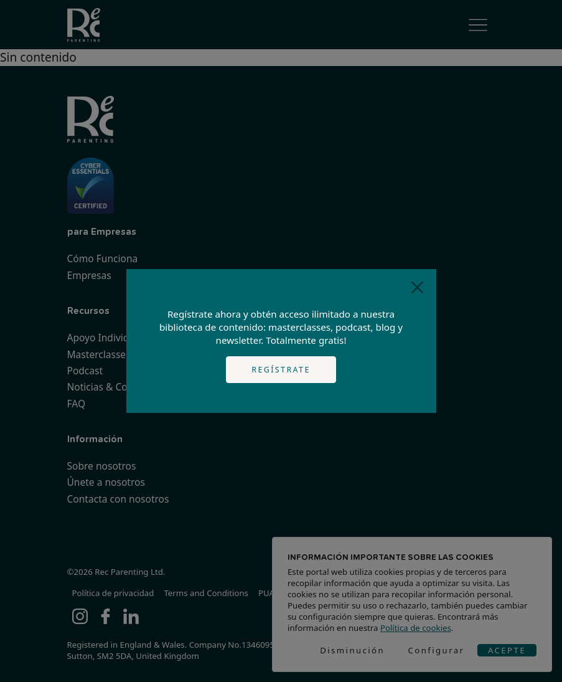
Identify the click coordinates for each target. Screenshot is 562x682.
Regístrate (281, 369)
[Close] (417, 288)
